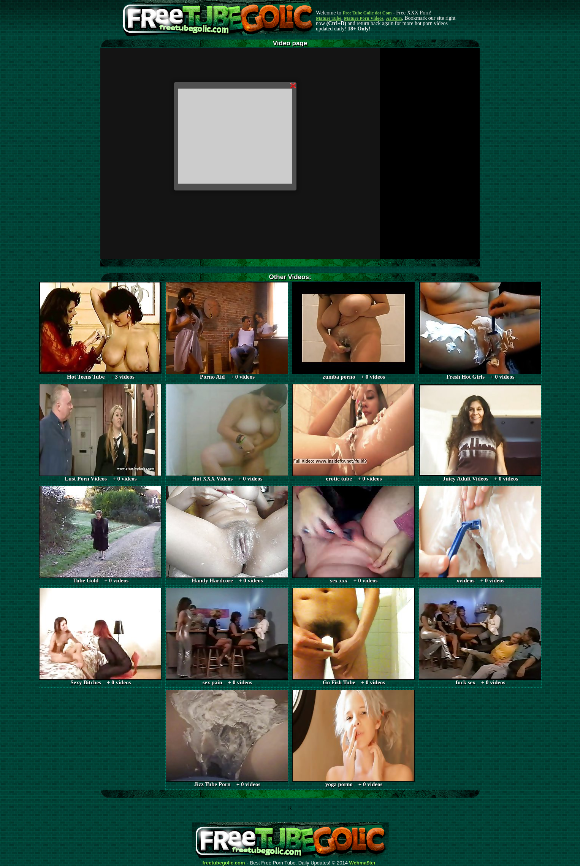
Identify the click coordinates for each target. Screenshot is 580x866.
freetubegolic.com (224, 863)
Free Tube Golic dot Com (366, 13)
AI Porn (394, 18)
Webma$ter (362, 863)
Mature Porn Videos (363, 18)
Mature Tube (328, 18)
